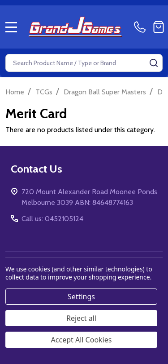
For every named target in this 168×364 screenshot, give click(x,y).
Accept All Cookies (81, 340)
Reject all (81, 318)
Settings (81, 297)
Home (14, 92)
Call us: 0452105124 (52, 218)
